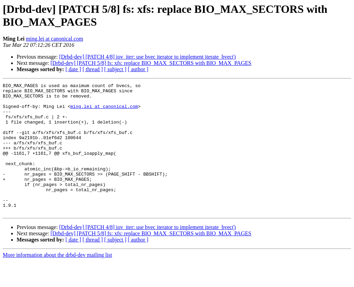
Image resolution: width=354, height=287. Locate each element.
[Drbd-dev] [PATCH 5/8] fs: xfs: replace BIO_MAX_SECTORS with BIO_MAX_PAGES (151, 63)
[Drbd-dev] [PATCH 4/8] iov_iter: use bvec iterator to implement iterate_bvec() (147, 57)
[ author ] (138, 69)
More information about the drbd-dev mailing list (57, 281)
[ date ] (73, 69)
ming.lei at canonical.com (54, 39)
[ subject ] (115, 69)
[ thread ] (92, 69)
